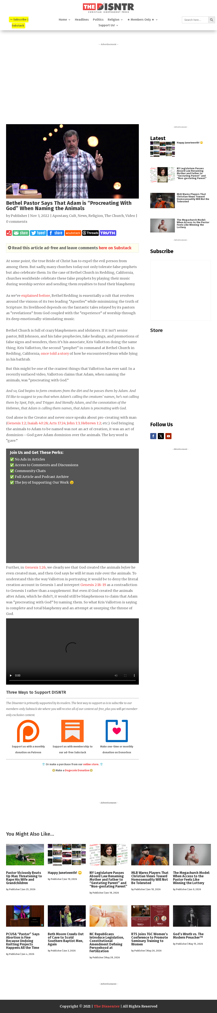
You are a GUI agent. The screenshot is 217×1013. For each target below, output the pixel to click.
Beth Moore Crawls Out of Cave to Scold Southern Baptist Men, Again (66, 939)
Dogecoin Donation (77, 770)
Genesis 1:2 (16, 423)
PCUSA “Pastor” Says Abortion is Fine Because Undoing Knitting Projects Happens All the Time (22, 941)
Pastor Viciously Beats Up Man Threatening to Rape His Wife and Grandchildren (24, 878)
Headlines (82, 19)
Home (63, 19)
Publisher (19, 216)
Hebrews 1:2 (91, 423)
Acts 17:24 (57, 423)
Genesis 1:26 (35, 567)
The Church (114, 216)
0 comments (16, 221)
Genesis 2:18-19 (93, 585)
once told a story (55, 353)
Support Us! (106, 25)
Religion (113, 19)
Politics (98, 19)
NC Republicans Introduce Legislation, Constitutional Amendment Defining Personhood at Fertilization (107, 942)
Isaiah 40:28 (38, 423)
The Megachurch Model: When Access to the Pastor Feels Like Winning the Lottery (193, 223)
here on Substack (115, 247)
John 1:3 (73, 423)
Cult (72, 216)
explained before (35, 295)
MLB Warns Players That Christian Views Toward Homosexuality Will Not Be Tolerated (193, 198)
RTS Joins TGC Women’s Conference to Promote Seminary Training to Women (149, 939)
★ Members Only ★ (140, 19)
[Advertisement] (108, 83)
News (82, 216)
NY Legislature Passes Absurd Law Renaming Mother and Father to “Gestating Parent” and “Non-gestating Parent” (192, 173)
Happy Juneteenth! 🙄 (190, 142)
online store (90, 764)
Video (130, 216)
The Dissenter (107, 1006)
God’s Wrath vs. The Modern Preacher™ (188, 936)
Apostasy (60, 216)
